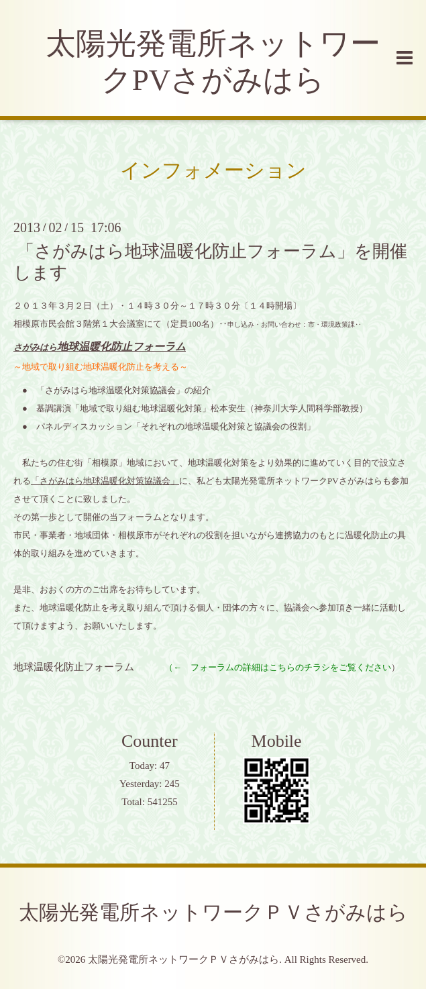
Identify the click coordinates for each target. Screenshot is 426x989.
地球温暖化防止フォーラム (73, 667)
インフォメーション (213, 170)
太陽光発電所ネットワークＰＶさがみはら (213, 912)
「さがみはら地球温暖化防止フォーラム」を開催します (210, 262)
